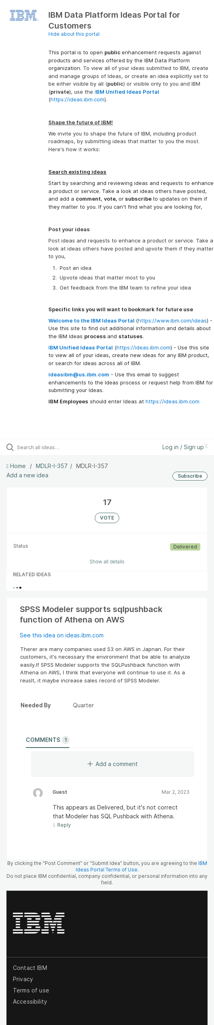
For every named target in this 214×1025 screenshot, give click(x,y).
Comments (47, 740)
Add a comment (112, 763)
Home (16, 465)
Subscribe (190, 476)
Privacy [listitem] (23, 979)
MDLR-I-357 (52, 465)
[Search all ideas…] (63, 447)
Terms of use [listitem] (31, 990)
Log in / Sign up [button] (185, 447)
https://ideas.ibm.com (77, 99)
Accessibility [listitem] (30, 1001)
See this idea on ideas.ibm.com (62, 635)
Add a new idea (27, 475)
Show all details (107, 562)
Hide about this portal (74, 34)
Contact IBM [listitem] (30, 967)
